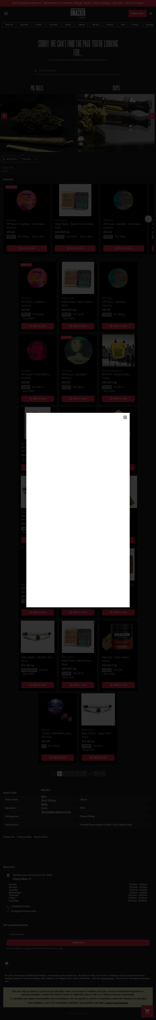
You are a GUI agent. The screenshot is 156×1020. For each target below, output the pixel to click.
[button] (125, 417)
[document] (78, 510)
